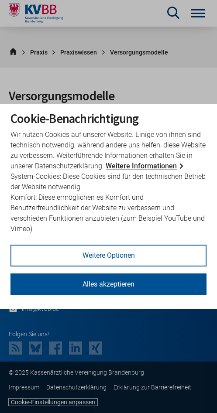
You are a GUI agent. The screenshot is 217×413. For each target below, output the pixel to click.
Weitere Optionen (109, 255)
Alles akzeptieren (108, 284)
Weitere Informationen (141, 166)
